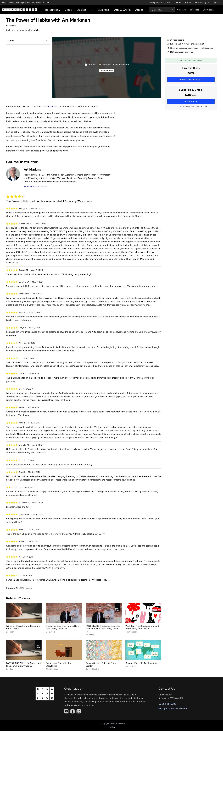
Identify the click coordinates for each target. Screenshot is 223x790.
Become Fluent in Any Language (141, 663)
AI (92, 10)
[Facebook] (72, 711)
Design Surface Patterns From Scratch (101, 664)
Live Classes (208, 9)
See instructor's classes (35, 186)
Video (68, 10)
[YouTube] (66, 711)
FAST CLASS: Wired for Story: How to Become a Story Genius (23, 664)
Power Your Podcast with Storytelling (58, 664)
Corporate (181, 9)
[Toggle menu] (221, 9)
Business (104, 10)
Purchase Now (107, 70)
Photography (51, 10)
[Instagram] (78, 711)
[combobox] (162, 9)
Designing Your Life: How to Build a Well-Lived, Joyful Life (63, 627)
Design (81, 10)
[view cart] (188, 2)
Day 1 (11, 40)
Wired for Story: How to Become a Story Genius (23, 627)
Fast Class (53, 106)
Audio (139, 10)
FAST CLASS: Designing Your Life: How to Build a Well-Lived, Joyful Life (103, 628)
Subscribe (194, 9)
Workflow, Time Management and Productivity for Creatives (142, 627)
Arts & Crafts (122, 10)
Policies (111, 727)
